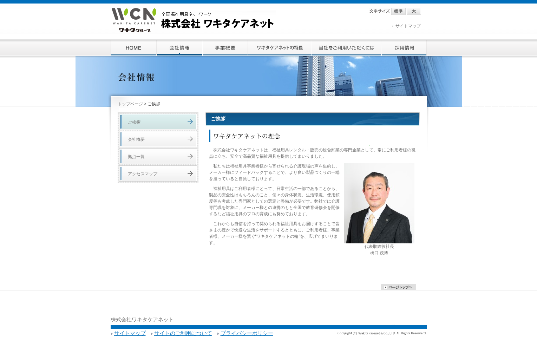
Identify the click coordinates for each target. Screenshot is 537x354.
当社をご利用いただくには (346, 48)
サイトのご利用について (183, 333)
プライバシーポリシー (247, 333)
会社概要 (136, 139)
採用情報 (404, 48)
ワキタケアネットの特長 (279, 48)
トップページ (130, 103)
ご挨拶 (134, 122)
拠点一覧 (136, 156)
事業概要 (225, 48)
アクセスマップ (142, 173)
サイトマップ (408, 26)
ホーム (133, 48)
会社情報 (179, 48)
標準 (398, 13)
